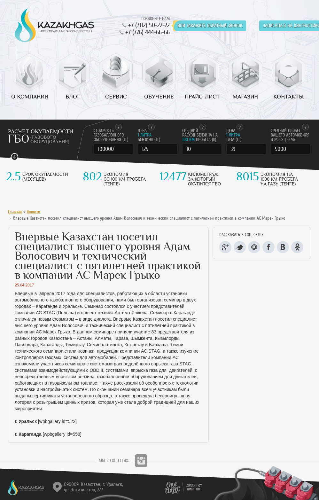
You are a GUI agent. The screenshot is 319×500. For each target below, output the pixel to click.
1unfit (182, 488)
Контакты (288, 96)
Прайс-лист (202, 96)
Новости (33, 212)
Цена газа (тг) (234, 135)
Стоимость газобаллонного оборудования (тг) (111, 135)
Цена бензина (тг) (149, 135)
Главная (15, 212)
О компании (29, 96)
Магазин (245, 96)
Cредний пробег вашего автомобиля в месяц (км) (290, 135)
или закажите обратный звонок (209, 25)
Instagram (141, 460)
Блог (73, 96)
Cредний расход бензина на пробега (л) (200, 135)
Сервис (116, 96)
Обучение (159, 96)
